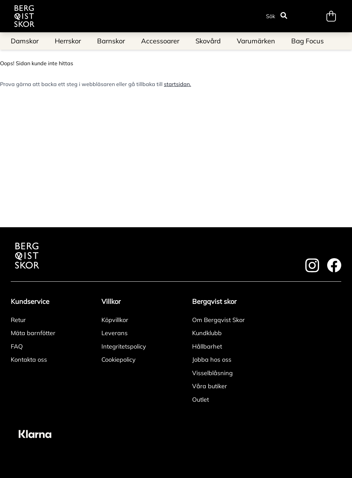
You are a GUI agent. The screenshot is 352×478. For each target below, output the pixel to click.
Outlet (200, 399)
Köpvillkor (114, 320)
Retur (18, 320)
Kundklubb (207, 333)
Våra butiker (209, 386)
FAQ (17, 346)
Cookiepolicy (118, 359)
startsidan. (177, 84)
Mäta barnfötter (33, 333)
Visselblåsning (212, 373)
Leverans (114, 333)
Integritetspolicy (123, 346)
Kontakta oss (29, 359)
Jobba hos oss (211, 359)
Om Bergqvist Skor (218, 320)
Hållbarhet (207, 346)
